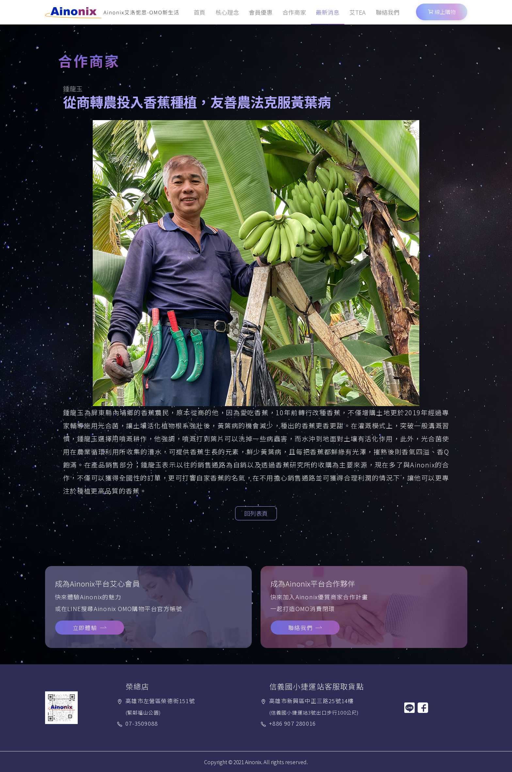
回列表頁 (256, 513)
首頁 (199, 12)
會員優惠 (260, 12)
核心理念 (227, 12)
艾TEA (357, 12)
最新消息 (327, 12)
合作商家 (294, 12)
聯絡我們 (387, 12)
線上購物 (442, 12)
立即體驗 (85, 627)
